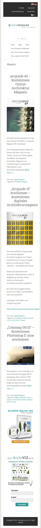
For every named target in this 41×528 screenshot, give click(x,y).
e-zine (8, 320)
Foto (11, 400)
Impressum (31, 8)
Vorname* (14, 490)
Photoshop (12, 402)
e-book (31, 318)
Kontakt (21, 8)
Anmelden (22, 504)
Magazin (24, 182)
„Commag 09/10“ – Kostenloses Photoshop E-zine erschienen (20, 333)
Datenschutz (31, 11)
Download (25, 318)
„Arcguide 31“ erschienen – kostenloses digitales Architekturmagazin (22, 197)
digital (17, 397)
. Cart (33, 15)
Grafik (18, 400)
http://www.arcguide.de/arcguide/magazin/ (24, 309)
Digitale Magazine (19, 179)
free (12, 320)
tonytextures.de (21, 25)
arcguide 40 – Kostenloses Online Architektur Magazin (20, 84)
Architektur (18, 182)
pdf (8, 402)
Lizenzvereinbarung (17, 11)
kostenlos (17, 320)
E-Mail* (13, 497)
